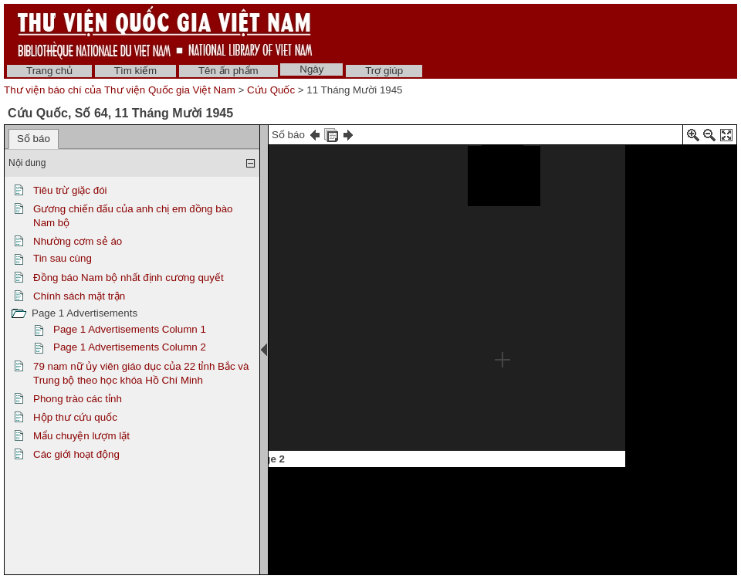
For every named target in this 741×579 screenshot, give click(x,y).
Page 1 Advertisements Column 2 (129, 347)
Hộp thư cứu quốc (75, 417)
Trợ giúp (384, 70)
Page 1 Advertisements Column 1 (129, 329)
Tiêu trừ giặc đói (70, 190)
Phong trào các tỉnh (77, 399)
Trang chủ (49, 70)
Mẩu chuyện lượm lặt (81, 436)
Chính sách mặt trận (79, 296)
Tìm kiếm (135, 70)
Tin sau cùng (62, 258)
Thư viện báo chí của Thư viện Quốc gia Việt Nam (119, 90)
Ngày (311, 69)
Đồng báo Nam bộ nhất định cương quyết (128, 277)
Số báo (33, 138)
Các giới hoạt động (76, 454)
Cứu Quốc (271, 90)
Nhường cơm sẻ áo (77, 241)
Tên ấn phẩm (228, 70)
